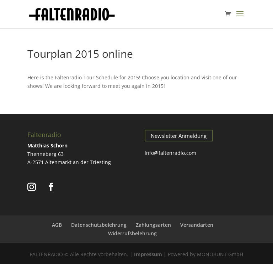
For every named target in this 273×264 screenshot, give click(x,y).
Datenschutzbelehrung (99, 224)
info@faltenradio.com (170, 153)
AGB (57, 224)
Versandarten (196, 224)
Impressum (148, 254)
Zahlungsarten (153, 224)
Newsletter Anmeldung (179, 135)
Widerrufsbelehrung (132, 233)
